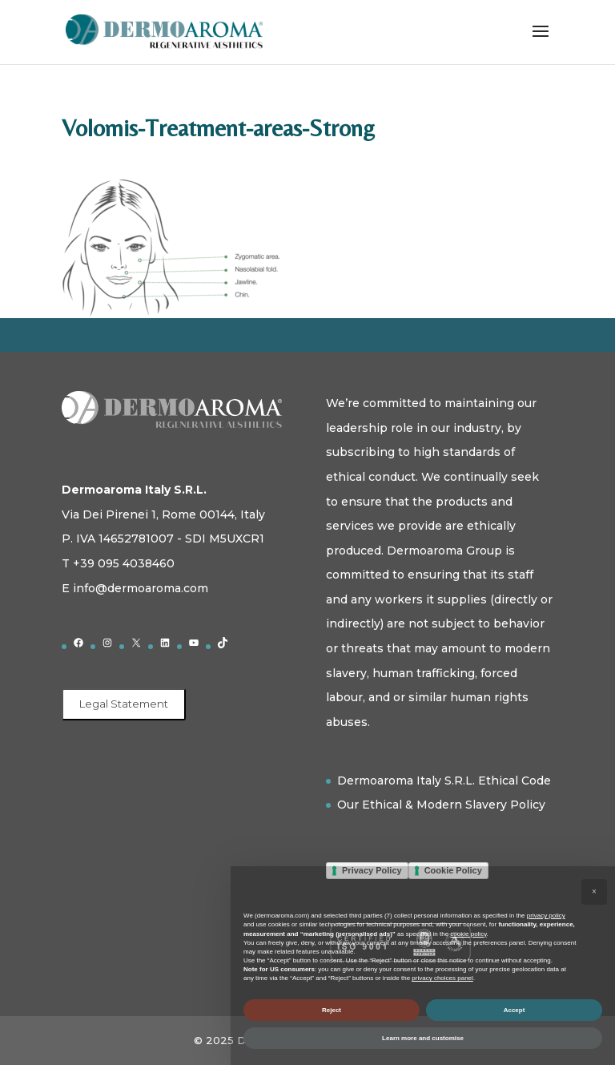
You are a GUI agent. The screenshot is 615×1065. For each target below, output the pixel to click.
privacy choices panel (442, 978)
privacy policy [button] (546, 915)
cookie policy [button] (468, 934)
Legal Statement (123, 703)
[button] (594, 892)
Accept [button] (514, 1010)
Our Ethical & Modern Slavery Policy (441, 804)
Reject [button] (331, 1010)
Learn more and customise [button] (423, 1038)
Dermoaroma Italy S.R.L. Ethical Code (444, 780)
